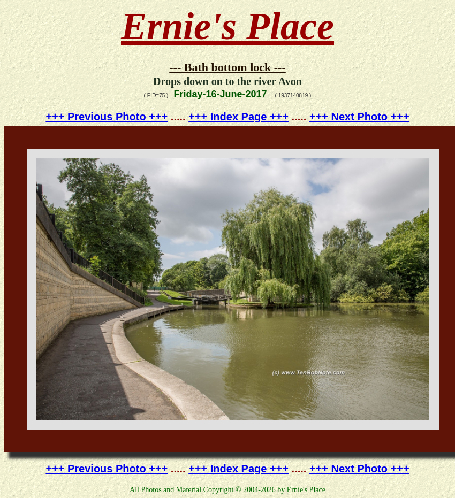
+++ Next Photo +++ (359, 116)
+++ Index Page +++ (238, 116)
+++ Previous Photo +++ (107, 116)
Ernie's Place (227, 26)
